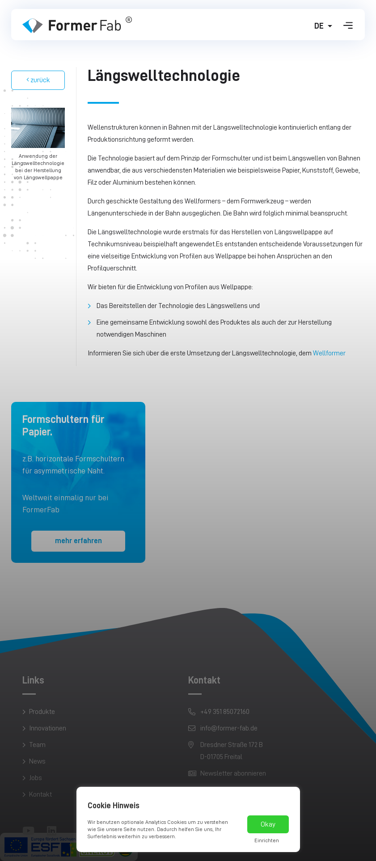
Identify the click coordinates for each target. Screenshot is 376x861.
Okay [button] (268, 824)
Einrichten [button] (266, 840)
